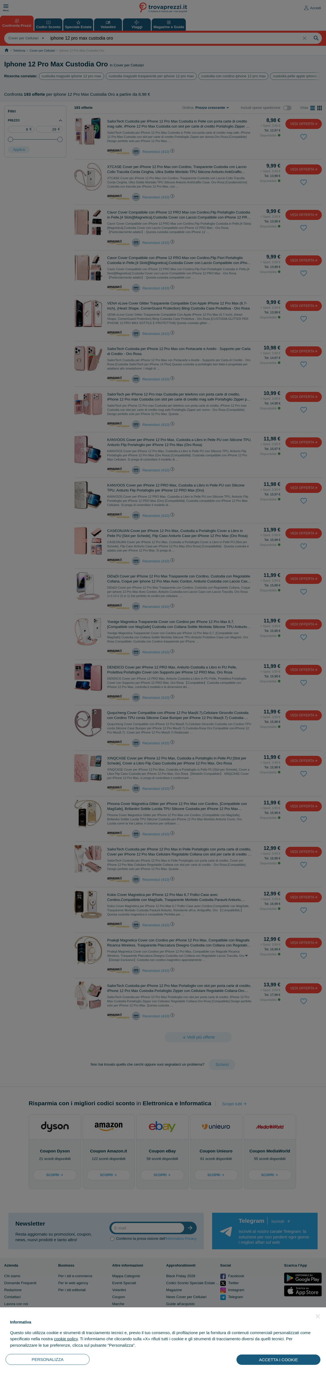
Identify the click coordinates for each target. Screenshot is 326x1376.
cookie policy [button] (66, 1338)
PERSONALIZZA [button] (48, 1359)
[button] (318, 1316)
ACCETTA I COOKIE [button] (278, 1359)
